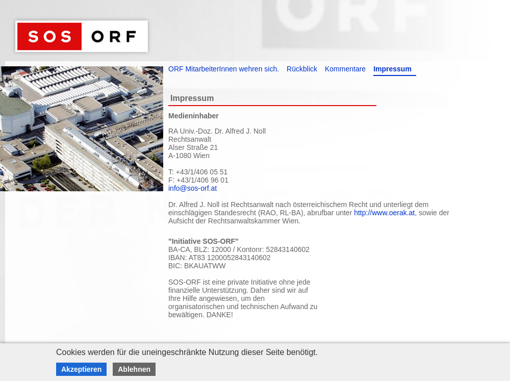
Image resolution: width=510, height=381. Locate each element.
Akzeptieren (81, 369)
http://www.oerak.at (384, 213)
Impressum (392, 69)
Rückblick (302, 69)
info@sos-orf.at (192, 188)
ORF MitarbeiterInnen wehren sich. (223, 69)
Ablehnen (134, 369)
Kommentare (345, 69)
